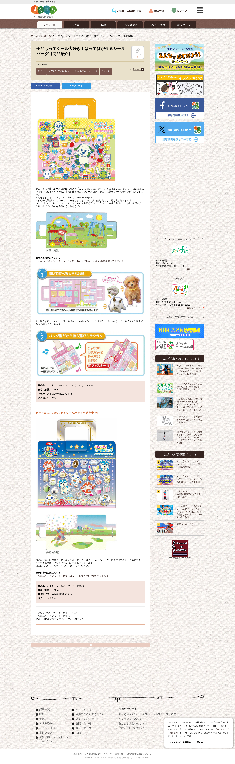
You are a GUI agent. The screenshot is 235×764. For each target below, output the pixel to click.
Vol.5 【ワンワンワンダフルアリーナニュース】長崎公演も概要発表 (189, 464)
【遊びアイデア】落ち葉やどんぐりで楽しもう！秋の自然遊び (189, 420)
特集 (42, 714)
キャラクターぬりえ (130, 718)
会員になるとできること (90, 714)
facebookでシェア (45, 85)
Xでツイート (76, 85)
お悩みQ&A (46, 723)
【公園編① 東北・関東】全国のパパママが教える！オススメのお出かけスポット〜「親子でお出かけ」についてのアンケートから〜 (190, 404)
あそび (41, 71)
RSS (78, 732)
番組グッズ (45, 732)
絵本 (173, 714)
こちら (48, 397)
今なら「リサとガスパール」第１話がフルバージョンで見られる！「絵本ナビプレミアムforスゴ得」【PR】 (189, 371)
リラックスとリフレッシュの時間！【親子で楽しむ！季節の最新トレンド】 (189, 387)
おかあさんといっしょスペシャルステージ (143, 714)
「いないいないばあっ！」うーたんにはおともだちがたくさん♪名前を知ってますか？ (80, 261)
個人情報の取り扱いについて (98, 754)
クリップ (137, 51)
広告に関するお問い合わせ (138, 754)
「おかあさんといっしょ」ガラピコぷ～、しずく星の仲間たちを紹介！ (72, 575)
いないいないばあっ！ (59, 71)
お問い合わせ (83, 723)
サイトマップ (83, 728)
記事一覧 (46, 35)
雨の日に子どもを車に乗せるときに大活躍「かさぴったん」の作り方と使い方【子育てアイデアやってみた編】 (189, 437)
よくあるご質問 (85, 718)
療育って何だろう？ (186, 524)
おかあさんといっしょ (86, 71)
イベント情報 (47, 728)
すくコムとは (83, 709)
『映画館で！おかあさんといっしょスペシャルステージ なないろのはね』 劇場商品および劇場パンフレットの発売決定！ (189, 511)
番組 (42, 718)
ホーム (35, 35)
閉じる (200, 742)
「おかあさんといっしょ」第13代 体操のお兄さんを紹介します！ (189, 494)
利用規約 (77, 754)
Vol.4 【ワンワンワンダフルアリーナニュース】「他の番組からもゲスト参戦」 (189, 479)
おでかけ (105, 71)
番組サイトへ (194, 269)
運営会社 (119, 754)
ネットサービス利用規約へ (181, 742)
